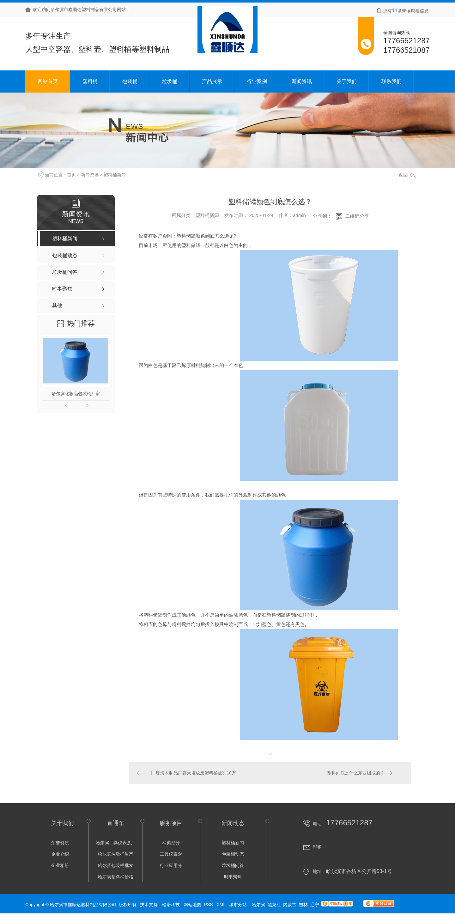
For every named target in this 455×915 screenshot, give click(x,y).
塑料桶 (90, 81)
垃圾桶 (169, 81)
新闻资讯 (302, 81)
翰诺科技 (171, 905)
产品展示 (212, 81)
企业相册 (60, 866)
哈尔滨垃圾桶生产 (115, 854)
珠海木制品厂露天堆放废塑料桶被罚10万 (196, 773)
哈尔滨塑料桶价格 (115, 877)
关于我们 (347, 81)
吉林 (303, 905)
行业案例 (257, 81)
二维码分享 (357, 216)
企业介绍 (60, 854)
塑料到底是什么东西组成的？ (356, 773)
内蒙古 (289, 905)
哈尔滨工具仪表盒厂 (116, 843)
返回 (407, 175)
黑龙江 (274, 905)
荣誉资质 (60, 843)
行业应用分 (171, 866)
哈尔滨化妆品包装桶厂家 (76, 393)
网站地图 (192, 905)
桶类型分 (171, 843)
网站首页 (48, 81)
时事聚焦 (233, 877)
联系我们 (391, 81)
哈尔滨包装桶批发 (115, 866)
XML (221, 905)
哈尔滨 (258, 905)
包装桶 (129, 81)
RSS (209, 905)
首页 (71, 174)
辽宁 (314, 905)
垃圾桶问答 (233, 866)
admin (299, 215)
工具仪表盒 (171, 854)
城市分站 (238, 905)
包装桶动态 (233, 854)
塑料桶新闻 (115, 174)
